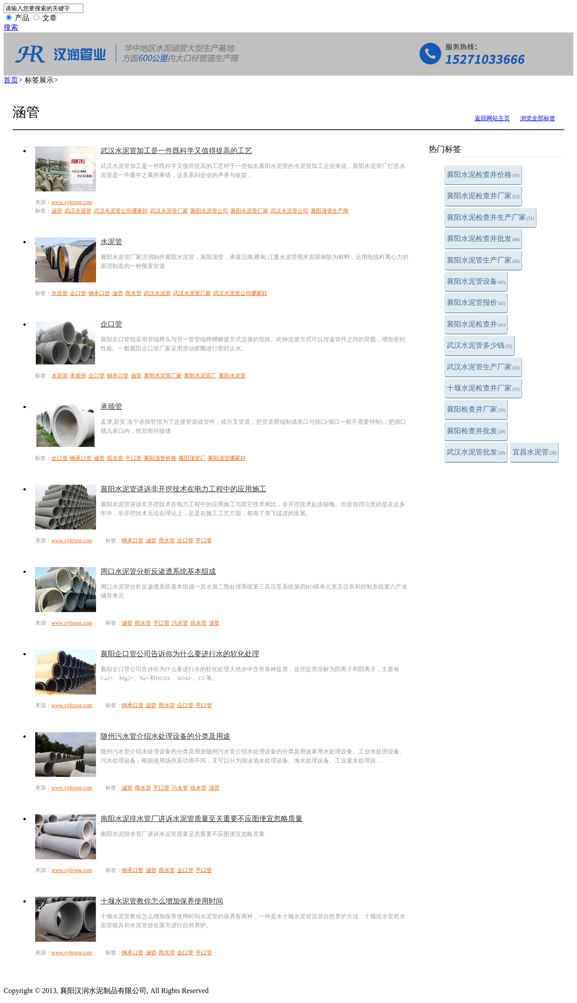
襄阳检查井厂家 (476, 409)
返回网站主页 (492, 118)
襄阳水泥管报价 (476, 302)
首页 (11, 80)
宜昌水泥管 (535, 452)
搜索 (11, 27)
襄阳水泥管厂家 (249, 211)
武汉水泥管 (78, 211)
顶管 (214, 623)
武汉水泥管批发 (476, 452)
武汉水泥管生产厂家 (483, 367)
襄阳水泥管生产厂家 (483, 260)
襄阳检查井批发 (476, 431)
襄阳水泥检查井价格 (483, 174)
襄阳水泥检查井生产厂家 (490, 217)
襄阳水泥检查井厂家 (483, 196)
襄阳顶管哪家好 (227, 458)
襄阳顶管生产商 (329, 211)
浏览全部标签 (537, 118)
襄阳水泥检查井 (476, 324)
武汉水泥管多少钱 (480, 345)
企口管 (78, 293)
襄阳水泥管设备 (476, 281)
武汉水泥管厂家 (169, 211)
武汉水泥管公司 (289, 211)
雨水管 (133, 293)
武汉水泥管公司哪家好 (121, 211)
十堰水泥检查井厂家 (483, 388)
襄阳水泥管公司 (209, 211)
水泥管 (111, 241)
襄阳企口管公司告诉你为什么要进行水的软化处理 (180, 654)
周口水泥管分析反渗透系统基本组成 (158, 571)
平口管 (133, 458)
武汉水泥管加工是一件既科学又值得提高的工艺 (176, 150)
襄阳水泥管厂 (200, 375)
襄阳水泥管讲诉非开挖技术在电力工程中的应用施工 (183, 489)
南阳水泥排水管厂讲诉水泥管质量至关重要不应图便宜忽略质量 (201, 818)
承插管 (78, 375)
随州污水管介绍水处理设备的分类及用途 (165, 736)
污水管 (180, 623)
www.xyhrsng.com (71, 202)
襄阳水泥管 (232, 375)
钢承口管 (99, 293)
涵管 (56, 211)
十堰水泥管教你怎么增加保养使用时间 (162, 901)
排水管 (198, 623)
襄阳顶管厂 (192, 458)
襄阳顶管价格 (160, 458)
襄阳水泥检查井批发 (483, 238)
